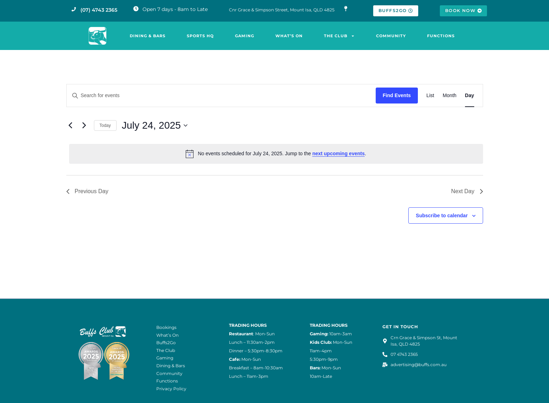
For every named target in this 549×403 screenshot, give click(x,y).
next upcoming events (338, 153)
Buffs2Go (166, 342)
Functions (441, 35)
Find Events (397, 95)
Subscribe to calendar (441, 215)
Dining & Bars (148, 35)
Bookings (166, 327)
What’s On (289, 35)
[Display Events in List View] (430, 95)
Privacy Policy (171, 388)
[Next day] (84, 125)
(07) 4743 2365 (98, 10)
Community (391, 35)
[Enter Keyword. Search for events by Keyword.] (221, 95)
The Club (339, 36)
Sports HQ (200, 35)
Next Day (467, 191)
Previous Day (87, 191)
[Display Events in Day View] (469, 95)
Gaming (244, 35)
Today (105, 125)
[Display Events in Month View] (449, 95)
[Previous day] (70, 125)
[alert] (276, 154)
